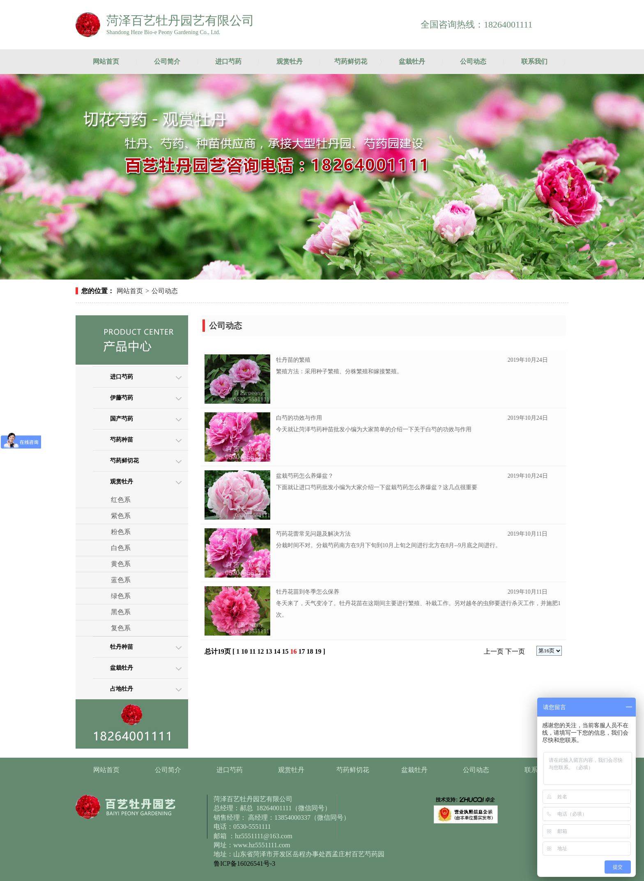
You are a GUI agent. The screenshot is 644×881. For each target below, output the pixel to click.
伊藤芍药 (121, 398)
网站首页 (106, 61)
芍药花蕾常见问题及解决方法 (313, 534)
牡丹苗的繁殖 (293, 360)
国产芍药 (121, 419)
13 (268, 651)
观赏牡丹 (289, 61)
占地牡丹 (121, 689)
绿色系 (121, 595)
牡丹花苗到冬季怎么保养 (307, 592)
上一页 (494, 651)
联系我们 (534, 61)
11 (252, 651)
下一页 (515, 651)
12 (260, 651)
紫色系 (121, 515)
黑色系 (121, 611)
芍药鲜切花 (350, 61)
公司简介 (167, 61)
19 (318, 651)
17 (301, 651)
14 (277, 651)
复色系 (121, 627)
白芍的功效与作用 (299, 418)
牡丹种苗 (121, 647)
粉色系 (121, 531)
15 (285, 651)
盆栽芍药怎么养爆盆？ (305, 476)
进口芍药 (228, 61)
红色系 (121, 499)
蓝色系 (121, 579)
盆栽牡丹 (412, 61)
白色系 (121, 547)
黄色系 (121, 563)
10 (244, 651)
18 (309, 651)
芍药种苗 (121, 440)
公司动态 (473, 61)
